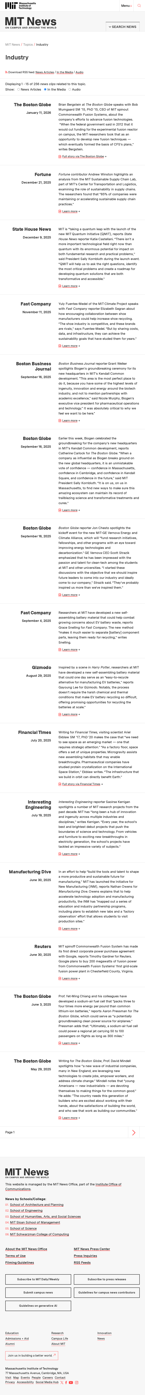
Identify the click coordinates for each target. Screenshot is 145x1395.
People (36, 1377)
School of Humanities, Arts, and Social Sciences (45, 1216)
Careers (47, 1377)
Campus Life (59, 1338)
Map (16, 1377)
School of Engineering (26, 1210)
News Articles (44, 72)
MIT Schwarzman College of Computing (39, 1234)
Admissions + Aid (17, 1338)
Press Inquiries (85, 1256)
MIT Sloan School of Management (35, 1222)
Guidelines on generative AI (38, 1305)
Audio (79, 72)
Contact (60, 1377)
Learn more (69, 211)
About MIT (58, 1344)
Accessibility (25, 1382)
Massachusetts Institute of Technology (31, 1368)
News (101, 1338)
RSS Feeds (82, 1262)
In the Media (65, 72)
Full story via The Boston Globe (83, 156)
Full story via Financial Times (81, 784)
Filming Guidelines (19, 1262)
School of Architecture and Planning (36, 1205)
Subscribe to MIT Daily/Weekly (38, 1279)
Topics (28, 44)
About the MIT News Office (26, 1249)
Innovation (104, 1333)
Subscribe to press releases (107, 1279)
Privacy (10, 1382)
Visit (8, 1377)
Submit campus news (38, 1292)
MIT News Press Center (92, 1249)
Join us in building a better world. (32, 1355)
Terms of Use (15, 1256)
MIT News (12, 44)
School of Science (23, 1228)
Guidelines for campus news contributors (106, 1292)
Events (25, 1377)
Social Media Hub (47, 1382)
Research (57, 1333)
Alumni (10, 1344)
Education (12, 1333)
